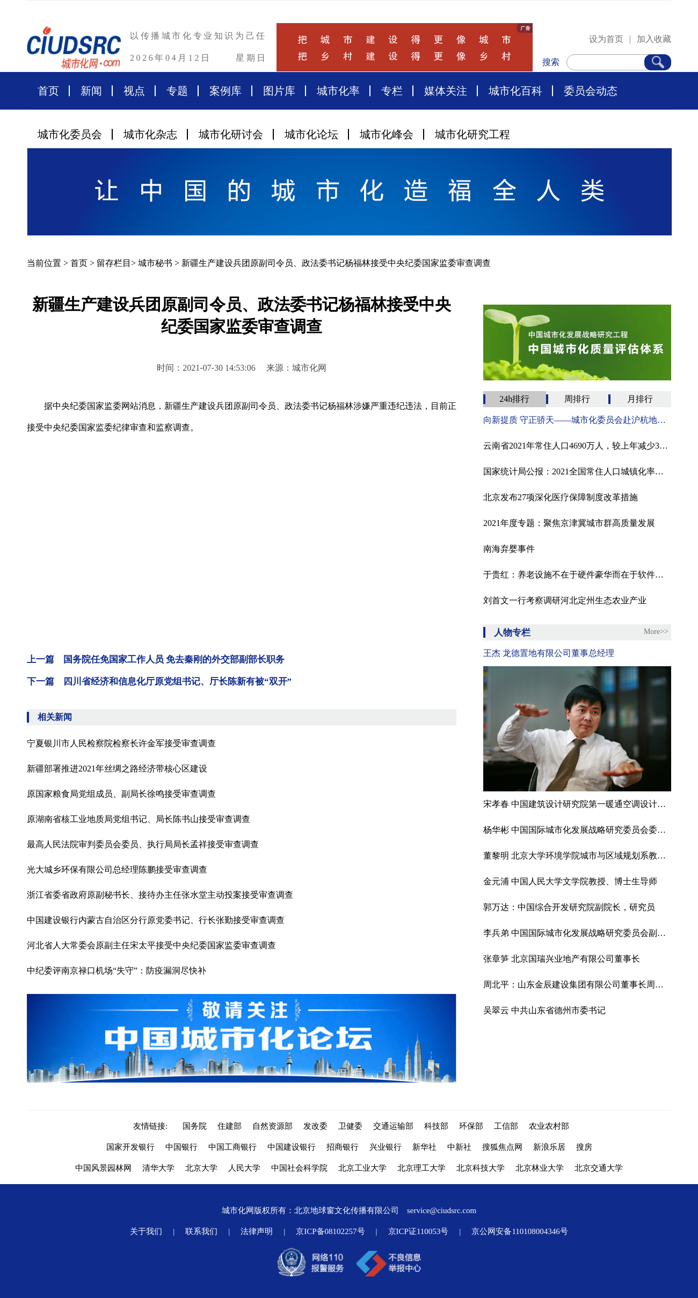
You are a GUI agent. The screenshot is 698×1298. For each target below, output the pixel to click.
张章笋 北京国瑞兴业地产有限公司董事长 (561, 958)
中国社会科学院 (299, 1168)
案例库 (225, 91)
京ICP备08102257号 (330, 1231)
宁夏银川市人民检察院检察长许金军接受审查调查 (121, 743)
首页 (48, 91)
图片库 (279, 91)
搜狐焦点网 (502, 1147)
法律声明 (257, 1231)
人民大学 (244, 1168)
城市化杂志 (150, 134)
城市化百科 (515, 91)
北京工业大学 (362, 1168)
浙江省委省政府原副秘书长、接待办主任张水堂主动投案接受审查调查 (160, 894)
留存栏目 (114, 263)
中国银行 (181, 1147)
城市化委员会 (70, 134)
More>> (656, 632)
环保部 (471, 1126)
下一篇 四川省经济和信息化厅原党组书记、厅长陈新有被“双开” (159, 681)
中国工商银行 (232, 1147)
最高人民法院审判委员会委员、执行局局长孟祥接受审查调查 (143, 844)
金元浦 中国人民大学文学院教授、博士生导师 (570, 881)
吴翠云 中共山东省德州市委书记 (544, 1010)
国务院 (195, 1126)
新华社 (424, 1147)
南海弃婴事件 (509, 548)
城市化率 (338, 91)
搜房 (584, 1147)
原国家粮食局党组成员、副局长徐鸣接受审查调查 (121, 793)
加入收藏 (654, 39)
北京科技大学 (480, 1168)
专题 (177, 91)
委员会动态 (590, 91)
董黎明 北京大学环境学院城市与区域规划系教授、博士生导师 (577, 855)
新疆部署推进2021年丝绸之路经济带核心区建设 (117, 768)
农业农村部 (549, 1126)
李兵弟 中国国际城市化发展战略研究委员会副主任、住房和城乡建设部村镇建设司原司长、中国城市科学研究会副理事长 (577, 933)
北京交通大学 (599, 1168)
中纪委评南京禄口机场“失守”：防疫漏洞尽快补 (116, 970)
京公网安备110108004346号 (519, 1231)
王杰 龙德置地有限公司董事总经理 (548, 653)
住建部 (229, 1126)
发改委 (315, 1126)
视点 (134, 91)
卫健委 (350, 1126)
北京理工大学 (421, 1168)
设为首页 (606, 39)
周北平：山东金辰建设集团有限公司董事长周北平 (577, 984)
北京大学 (201, 1168)
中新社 (459, 1147)
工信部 (506, 1126)
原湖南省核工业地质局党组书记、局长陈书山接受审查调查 (138, 819)
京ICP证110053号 (418, 1231)
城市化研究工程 (472, 134)
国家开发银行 (130, 1147)
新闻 (91, 91)
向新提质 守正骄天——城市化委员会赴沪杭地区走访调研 (577, 419)
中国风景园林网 (103, 1168)
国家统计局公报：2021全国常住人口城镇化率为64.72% (577, 471)
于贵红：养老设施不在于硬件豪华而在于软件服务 (577, 574)
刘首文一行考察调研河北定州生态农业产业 (564, 600)
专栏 (392, 91)
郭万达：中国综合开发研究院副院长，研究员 (569, 907)
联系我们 (201, 1231)
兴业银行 (385, 1147)
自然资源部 (272, 1126)
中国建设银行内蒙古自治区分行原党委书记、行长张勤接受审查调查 (156, 920)
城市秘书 (155, 263)
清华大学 (158, 1168)
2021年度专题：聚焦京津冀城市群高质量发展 (569, 523)
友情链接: (152, 1126)
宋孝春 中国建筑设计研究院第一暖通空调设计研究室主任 (577, 804)
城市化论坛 (311, 134)
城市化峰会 (386, 134)
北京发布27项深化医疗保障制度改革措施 (560, 497)
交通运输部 (393, 1126)
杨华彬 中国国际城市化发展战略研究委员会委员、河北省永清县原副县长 (577, 829)
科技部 (436, 1126)
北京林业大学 (539, 1168)
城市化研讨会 (231, 134)
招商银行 (342, 1147)
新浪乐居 (549, 1147)
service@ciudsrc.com (441, 1210)
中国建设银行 (291, 1147)
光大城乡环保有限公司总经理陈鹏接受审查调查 (117, 869)
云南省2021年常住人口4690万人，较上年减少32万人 (577, 445)
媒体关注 (445, 91)
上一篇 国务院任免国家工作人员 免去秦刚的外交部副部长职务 (156, 659)
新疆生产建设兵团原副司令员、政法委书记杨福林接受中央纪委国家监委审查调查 (336, 263)
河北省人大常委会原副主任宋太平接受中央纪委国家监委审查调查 (151, 945)
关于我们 (146, 1231)
